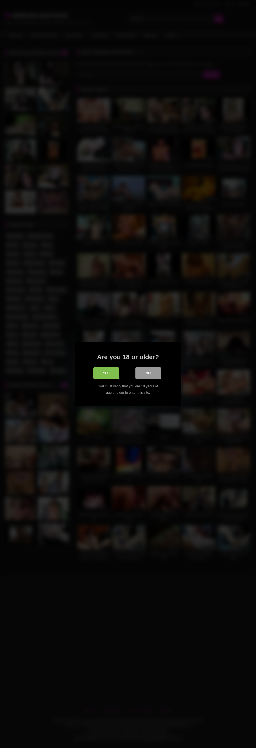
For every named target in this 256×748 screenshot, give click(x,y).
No (148, 373)
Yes (106, 373)
